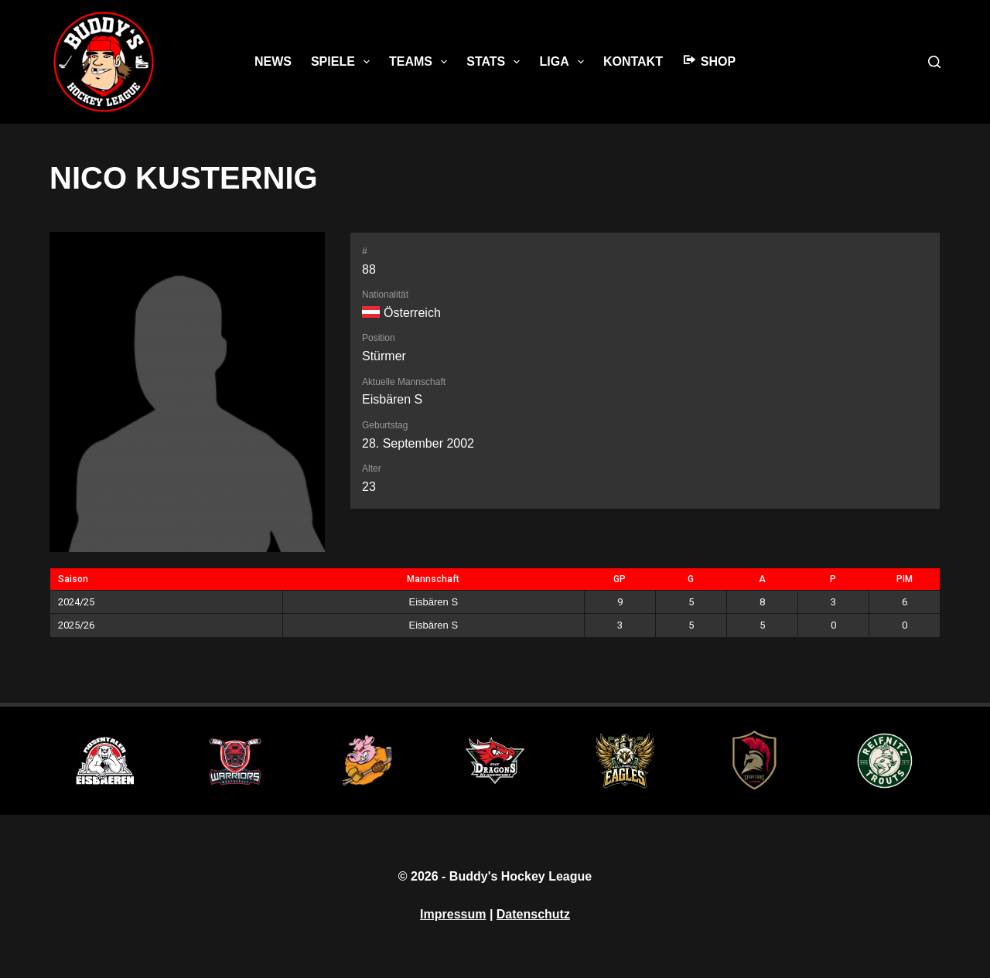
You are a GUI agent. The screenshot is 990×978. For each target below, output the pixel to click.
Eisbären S (392, 399)
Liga (564, 62)
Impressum (453, 914)
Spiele (343, 62)
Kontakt (633, 61)
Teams (421, 62)
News (273, 61)
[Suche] (934, 62)
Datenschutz (533, 914)
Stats (496, 62)
